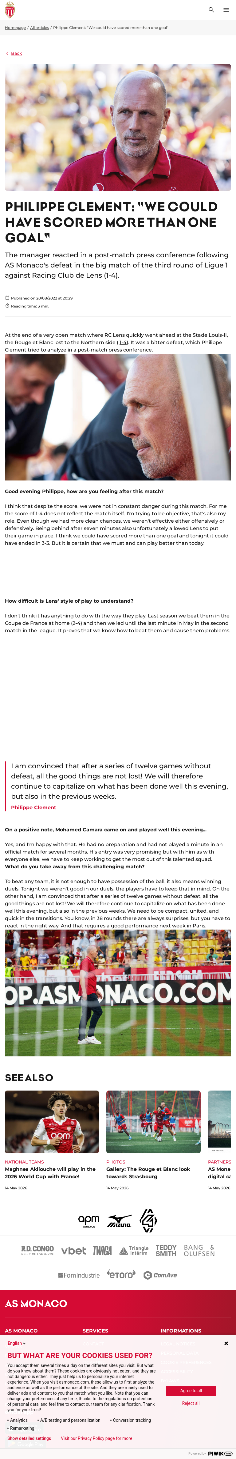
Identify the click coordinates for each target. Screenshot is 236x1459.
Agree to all (191, 1390)
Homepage (15, 27)
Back (13, 53)
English (17, 1343)
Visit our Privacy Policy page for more (96, 1438)
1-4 (123, 342)
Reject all (191, 1403)
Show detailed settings (29, 1438)
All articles (39, 27)
